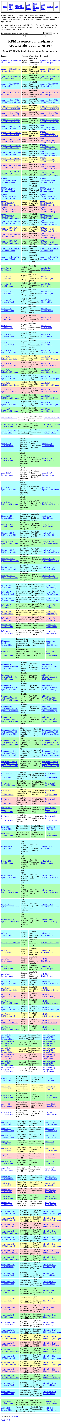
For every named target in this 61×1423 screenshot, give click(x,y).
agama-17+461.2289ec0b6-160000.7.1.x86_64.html (11, 173)
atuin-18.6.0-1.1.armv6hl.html (7, 335)
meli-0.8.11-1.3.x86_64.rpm (47, 967)
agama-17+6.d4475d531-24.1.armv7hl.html (10, 258)
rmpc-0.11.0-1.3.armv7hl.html (7, 1136)
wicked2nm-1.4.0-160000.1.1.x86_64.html (10, 1351)
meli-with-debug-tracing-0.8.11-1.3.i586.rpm (49, 1043)
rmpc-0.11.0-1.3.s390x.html (6, 1156)
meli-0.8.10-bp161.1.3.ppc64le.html (9, 989)
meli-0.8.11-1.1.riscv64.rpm (46, 975)
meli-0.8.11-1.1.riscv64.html (7, 975)
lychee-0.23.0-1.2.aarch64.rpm (47, 847)
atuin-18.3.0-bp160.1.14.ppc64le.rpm (50, 384)
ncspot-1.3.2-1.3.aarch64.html (7, 1079)
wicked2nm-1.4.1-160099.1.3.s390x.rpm (51, 1226)
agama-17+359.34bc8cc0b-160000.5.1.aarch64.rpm (49, 223)
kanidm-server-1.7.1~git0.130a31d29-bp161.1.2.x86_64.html (9, 698)
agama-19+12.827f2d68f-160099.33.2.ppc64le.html (10, 108)
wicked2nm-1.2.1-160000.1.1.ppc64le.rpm (52, 1364)
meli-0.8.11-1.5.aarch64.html (7, 934)
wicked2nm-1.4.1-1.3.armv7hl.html (8, 1283)
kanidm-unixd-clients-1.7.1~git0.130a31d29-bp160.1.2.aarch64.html (9, 753)
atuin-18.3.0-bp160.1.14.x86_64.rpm (49, 397)
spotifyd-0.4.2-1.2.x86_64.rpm (51, 1197)
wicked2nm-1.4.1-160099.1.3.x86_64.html (10, 1232)
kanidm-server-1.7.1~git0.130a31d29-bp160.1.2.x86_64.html (9, 719)
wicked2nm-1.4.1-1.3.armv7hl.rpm (49, 1283)
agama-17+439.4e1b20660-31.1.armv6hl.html (8, 180)
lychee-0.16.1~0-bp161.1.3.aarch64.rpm (49, 877)
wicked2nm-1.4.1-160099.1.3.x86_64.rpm (51, 1232)
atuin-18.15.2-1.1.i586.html (6, 269)
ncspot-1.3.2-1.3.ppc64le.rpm (51, 1088)
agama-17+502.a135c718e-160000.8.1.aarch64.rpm (49, 127)
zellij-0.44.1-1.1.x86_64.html (7, 1402)
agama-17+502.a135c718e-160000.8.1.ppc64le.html (11, 134)
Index (5, 7)
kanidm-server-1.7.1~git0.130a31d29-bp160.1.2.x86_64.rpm (49, 719)
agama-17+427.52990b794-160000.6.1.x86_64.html (10, 216)
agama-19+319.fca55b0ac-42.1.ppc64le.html (11, 70)
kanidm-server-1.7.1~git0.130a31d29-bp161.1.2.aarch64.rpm (49, 687)
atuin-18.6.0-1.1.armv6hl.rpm (47, 335)
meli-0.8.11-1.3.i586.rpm (50, 943)
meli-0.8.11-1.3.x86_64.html (7, 967)
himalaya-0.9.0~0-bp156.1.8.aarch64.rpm (49, 568)
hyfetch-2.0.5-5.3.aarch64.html (7, 587)
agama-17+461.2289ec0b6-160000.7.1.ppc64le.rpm (49, 160)
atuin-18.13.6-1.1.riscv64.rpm (46, 327)
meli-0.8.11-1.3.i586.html (10, 943)
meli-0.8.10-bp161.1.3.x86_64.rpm (49, 1002)
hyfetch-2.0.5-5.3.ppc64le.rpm (51, 613)
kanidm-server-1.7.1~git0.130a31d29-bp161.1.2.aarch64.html (9, 687)
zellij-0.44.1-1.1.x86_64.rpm (51, 1402)
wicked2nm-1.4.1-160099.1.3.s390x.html (9, 1226)
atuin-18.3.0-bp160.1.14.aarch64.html (10, 377)
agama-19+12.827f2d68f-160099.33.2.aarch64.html (10, 101)
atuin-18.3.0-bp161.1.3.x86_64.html (9, 371)
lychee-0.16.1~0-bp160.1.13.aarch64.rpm (50, 906)
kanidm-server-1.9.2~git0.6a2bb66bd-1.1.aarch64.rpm (49, 666)
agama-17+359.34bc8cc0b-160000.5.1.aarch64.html (11, 223)
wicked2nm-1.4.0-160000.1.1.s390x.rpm (51, 1344)
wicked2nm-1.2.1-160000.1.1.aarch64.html (10, 1357)
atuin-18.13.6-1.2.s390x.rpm (46, 318)
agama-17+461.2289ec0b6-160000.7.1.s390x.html (11, 166)
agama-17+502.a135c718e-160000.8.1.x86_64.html (11, 147)
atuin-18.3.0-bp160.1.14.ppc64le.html (10, 384)
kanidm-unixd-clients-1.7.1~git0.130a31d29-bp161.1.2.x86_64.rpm (50, 743)
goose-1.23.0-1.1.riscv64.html (7, 474)
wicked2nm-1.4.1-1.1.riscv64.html (8, 1323)
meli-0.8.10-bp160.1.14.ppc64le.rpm (50, 1015)
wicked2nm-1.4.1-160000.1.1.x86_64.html (10, 1258)
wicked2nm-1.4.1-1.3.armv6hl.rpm (49, 1274)
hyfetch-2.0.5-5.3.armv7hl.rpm (52, 600)
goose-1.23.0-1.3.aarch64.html (7, 445)
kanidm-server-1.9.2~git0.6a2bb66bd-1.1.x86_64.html (9, 677)
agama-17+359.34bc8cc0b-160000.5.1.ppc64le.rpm (49, 229)
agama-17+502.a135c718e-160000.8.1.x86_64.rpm (49, 147)
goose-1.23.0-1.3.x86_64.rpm (48, 459)
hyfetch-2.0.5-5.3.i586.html (6, 606)
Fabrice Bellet (6, 1420)
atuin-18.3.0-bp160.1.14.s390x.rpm (49, 390)
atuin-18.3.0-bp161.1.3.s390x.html (9, 364)
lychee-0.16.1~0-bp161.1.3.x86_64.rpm (49, 891)
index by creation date (36, 7)
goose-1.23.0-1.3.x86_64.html (7, 459)
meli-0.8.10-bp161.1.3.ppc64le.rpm (49, 989)
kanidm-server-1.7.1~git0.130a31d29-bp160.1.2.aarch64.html (9, 709)
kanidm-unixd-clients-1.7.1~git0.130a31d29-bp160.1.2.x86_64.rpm (50, 764)
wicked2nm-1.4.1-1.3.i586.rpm (49, 1291)
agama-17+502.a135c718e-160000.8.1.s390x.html (11, 140)
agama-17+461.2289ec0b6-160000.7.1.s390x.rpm (48, 166)
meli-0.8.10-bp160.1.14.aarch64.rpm (50, 1009)
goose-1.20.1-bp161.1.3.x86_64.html (9, 503)
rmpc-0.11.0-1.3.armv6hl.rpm (51, 1130)
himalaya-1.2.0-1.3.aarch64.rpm (47, 517)
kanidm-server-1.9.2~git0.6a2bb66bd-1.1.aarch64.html (9, 666)
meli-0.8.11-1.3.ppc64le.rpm (47, 951)
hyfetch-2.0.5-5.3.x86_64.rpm (51, 626)
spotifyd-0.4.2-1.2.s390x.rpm (50, 1191)
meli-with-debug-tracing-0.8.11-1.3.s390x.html (7, 1056)
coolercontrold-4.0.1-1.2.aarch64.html (9, 432)
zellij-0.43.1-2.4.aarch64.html (7, 1409)
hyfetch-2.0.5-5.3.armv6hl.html (7, 593)
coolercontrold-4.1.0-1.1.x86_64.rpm (52, 425)
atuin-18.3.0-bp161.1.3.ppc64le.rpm (49, 358)
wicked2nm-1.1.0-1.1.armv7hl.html (8, 1393)
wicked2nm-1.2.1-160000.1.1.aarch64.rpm (52, 1357)
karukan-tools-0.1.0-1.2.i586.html (8, 784)
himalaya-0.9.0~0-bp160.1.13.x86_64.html (10, 560)
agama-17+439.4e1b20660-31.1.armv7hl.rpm (47, 189)
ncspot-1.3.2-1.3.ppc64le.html (7, 1088)
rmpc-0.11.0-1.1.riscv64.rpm (50, 1169)
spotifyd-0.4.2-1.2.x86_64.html (7, 1197)
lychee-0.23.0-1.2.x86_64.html (7, 862)
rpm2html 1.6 (16, 1416)
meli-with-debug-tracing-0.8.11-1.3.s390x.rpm (49, 1056)
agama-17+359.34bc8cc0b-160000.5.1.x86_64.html (11, 242)
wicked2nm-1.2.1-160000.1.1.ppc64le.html (10, 1364)
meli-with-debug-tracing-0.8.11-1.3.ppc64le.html (7, 1050)
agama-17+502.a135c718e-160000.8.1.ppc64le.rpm (49, 134)
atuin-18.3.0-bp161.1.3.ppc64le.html (9, 358)
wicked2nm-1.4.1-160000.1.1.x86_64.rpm (51, 1258)
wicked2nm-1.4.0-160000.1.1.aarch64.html (10, 1331)
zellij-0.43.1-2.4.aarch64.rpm (51, 1409)
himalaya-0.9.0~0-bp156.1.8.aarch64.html (9, 568)
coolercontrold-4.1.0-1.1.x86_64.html (9, 425)
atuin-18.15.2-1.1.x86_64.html (7, 285)
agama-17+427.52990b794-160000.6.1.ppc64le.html (10, 203)
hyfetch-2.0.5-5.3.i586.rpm (51, 606)
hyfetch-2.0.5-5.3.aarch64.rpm (51, 587)
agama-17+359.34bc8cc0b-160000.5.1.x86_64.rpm (49, 242)
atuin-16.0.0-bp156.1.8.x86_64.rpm (49, 410)
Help (56, 7)
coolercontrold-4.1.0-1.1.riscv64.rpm (52, 419)
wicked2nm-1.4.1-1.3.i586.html (8, 1291)
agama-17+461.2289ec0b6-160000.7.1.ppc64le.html (11, 160)
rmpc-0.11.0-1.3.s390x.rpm (50, 1156)
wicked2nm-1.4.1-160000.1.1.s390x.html (9, 1252)
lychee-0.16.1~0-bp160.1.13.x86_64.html (10, 920)
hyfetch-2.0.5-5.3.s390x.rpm (51, 619)
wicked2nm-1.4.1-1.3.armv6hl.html (8, 1274)
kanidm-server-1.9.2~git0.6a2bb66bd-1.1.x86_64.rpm (49, 677)
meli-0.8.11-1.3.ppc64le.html (7, 951)
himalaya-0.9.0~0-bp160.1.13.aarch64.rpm (50, 551)
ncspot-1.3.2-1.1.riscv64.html (7, 1113)
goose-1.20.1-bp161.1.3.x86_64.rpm (50, 503)
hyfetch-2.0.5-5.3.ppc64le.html (7, 613)
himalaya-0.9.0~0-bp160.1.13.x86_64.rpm (50, 560)
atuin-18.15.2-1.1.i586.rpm (46, 269)
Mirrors (50, 7)
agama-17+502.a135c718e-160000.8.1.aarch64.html (11, 127)
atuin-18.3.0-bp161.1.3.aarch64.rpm (49, 351)
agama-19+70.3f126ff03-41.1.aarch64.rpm (49, 85)
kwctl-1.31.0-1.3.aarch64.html (7, 828)
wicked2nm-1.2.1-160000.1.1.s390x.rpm (51, 1370)
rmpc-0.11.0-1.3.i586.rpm (49, 1143)
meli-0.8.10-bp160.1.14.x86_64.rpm (50, 1028)
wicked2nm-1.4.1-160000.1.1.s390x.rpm (51, 1252)
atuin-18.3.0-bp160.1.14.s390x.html (9, 390)
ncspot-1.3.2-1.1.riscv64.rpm (51, 1113)
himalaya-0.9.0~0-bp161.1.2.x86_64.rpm (49, 543)
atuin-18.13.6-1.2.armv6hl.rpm (47, 301)
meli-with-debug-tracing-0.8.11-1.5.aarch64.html (7, 1037)
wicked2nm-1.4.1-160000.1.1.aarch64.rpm (52, 1239)
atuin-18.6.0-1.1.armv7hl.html (7, 344)
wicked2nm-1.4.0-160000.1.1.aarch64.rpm (52, 1331)
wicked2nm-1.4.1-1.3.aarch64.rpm (49, 1266)
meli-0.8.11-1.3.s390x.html (6, 960)
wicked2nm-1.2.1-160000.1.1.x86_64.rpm (51, 1377)
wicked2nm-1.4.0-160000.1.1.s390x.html (9, 1344)
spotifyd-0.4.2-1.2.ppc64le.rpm (51, 1184)
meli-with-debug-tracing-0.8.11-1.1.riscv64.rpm (49, 1069)
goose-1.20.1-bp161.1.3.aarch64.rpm (50, 488)
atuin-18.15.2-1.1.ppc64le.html (7, 277)
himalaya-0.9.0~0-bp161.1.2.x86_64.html (9, 543)
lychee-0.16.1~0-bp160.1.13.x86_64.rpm (50, 920)
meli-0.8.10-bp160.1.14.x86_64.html (10, 1028)
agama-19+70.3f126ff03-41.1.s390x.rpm (49, 94)
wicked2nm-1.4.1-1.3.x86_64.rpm (49, 1316)
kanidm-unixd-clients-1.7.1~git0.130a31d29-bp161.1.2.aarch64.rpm (50, 732)
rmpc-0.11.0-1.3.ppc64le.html (7, 1149)
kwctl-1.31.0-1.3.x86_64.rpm (51, 835)
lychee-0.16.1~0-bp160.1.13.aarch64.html (10, 906)
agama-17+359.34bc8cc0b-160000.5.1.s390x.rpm (48, 236)
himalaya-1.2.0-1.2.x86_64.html (7, 525)
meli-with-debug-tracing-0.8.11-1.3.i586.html (7, 1043)
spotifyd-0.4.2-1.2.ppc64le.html (7, 1184)
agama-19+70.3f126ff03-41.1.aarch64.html (10, 85)
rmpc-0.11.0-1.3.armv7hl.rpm (51, 1136)
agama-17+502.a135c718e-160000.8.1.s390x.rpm (48, 140)
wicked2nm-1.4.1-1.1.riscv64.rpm (49, 1323)
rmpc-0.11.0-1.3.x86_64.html (7, 1162)
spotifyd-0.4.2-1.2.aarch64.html (7, 1178)
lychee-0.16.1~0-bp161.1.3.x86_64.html (9, 891)
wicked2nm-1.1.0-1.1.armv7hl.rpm (49, 1393)
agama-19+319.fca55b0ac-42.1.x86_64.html (11, 77)
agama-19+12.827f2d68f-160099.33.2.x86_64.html (10, 121)
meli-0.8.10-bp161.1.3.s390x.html (9, 995)
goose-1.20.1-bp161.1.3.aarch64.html (9, 488)
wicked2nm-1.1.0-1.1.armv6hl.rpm (49, 1384)
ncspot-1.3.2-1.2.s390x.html (6, 1105)
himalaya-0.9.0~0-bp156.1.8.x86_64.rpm (49, 577)
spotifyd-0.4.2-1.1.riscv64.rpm (50, 1204)
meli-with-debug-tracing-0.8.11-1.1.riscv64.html (7, 1069)
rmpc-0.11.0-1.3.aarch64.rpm (51, 1123)
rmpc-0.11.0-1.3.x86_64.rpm (50, 1162)
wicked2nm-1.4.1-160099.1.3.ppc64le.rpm (52, 1219)
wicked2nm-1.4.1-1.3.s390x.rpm (49, 1308)
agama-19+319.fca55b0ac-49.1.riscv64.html (11, 61)
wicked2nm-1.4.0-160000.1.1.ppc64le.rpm (52, 1337)
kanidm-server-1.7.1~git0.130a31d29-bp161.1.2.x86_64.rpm (49, 698)
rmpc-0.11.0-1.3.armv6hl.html (7, 1130)
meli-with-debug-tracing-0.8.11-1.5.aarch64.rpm (49, 1037)
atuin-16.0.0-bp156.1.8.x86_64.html (9, 410)
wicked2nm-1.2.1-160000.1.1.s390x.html (9, 1370)
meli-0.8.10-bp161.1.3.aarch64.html (9, 982)
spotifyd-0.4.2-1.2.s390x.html (6, 1191)
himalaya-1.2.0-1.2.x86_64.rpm (47, 525)
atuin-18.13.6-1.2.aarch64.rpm (47, 293)
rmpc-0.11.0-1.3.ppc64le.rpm (51, 1149)
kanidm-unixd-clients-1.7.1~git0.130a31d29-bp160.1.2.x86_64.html (9, 764)
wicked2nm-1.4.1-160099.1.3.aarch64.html (10, 1212)
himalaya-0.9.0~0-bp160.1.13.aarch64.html (10, 551)
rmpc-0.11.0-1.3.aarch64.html (7, 1123)
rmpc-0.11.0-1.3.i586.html (6, 1143)
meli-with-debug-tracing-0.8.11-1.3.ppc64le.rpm (49, 1050)
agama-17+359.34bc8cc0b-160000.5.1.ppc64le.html (11, 229)
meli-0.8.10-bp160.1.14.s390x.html (9, 1022)
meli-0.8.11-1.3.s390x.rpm (46, 960)
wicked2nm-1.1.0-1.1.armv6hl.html (8, 1384)
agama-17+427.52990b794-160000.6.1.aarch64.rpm (49, 196)
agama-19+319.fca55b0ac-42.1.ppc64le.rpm (50, 70)
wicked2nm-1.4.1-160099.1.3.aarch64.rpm (52, 1212)
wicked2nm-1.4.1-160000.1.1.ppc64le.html (10, 1245)
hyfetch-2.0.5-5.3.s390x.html (6, 619)
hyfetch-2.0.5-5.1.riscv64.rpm (51, 632)
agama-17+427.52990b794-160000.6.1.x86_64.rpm (49, 216)
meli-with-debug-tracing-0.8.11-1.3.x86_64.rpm (49, 1063)
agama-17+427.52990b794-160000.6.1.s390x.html (9, 209)
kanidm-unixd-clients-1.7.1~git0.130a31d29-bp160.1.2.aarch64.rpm (50, 753)
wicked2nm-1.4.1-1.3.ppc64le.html (8, 1300)
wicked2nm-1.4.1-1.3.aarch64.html (8, 1266)
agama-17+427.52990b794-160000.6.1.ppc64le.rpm (49, 203)
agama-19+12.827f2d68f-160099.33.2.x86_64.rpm (49, 121)
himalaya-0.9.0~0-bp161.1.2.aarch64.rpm (49, 534)
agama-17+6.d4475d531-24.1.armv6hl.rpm (49, 250)
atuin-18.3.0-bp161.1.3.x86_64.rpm (49, 371)
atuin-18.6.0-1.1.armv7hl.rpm (47, 344)
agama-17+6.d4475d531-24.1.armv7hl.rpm (49, 258)
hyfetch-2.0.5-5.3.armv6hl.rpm (52, 593)
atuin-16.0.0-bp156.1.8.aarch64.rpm (49, 403)
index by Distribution (19, 7)
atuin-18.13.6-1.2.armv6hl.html (7, 301)
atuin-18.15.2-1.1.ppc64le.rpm (47, 277)
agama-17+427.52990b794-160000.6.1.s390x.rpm (48, 209)
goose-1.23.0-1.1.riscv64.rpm (48, 474)
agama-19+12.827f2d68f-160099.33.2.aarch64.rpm (49, 101)
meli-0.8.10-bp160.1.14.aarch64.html (10, 1009)
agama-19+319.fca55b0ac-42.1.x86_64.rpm (50, 77)
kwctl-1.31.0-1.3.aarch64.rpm (51, 828)
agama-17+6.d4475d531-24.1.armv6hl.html (10, 250)
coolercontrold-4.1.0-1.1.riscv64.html (9, 419)
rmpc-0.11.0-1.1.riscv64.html (7, 1169)
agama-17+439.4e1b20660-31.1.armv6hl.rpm (47, 180)
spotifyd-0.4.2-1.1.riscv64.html (7, 1204)
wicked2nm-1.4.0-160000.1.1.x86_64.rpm (51, 1351)
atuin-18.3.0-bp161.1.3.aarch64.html (9, 351)
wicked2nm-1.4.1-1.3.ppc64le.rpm (49, 1300)
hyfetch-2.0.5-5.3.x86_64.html (7, 626)
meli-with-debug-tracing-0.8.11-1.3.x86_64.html (7, 1063)
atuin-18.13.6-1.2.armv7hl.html (7, 310)
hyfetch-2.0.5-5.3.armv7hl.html (7, 600)
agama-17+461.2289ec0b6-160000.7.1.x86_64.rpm (49, 173)
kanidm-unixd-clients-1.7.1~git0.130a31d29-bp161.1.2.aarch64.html (9, 732)
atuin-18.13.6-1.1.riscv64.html (7, 327)
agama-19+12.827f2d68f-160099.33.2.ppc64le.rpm (49, 108)
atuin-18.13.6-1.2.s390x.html (6, 318)
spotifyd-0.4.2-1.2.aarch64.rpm (51, 1178)
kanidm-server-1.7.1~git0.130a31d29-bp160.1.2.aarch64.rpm (49, 709)
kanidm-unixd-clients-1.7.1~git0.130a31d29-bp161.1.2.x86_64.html (9, 743)
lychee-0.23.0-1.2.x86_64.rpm (47, 862)
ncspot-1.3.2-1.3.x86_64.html (7, 1096)
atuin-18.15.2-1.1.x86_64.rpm (46, 285)
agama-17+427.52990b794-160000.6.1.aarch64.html (10, 196)
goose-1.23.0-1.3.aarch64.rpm (48, 445)
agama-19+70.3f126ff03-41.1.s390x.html (10, 94)
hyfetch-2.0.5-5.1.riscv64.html (7, 632)
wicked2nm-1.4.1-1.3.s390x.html (8, 1308)
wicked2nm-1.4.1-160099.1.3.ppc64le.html (10, 1219)
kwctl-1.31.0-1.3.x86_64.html (7, 835)
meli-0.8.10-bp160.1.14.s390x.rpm (49, 1022)
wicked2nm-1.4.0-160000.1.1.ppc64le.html (10, 1337)
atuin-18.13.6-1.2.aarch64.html (7, 293)
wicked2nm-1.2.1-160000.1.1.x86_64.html (10, 1377)
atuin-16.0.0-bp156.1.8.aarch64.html (9, 403)
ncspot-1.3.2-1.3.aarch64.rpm (51, 1079)
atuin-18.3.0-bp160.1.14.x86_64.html (10, 397)
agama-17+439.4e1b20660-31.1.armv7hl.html (8, 189)
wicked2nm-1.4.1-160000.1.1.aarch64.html (10, 1239)
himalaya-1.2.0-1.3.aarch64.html (7, 517)
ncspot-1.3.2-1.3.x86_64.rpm (51, 1096)
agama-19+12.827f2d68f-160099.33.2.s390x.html (10, 114)
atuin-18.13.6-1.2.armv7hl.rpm (47, 310)
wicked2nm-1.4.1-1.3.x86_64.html (8, 1316)
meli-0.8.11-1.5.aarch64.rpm (47, 934)
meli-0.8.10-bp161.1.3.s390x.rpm (48, 995)
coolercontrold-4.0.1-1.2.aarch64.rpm (52, 432)
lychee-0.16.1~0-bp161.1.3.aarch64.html (9, 877)
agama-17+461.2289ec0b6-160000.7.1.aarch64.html (11, 153)
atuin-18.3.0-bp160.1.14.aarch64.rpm (50, 377)
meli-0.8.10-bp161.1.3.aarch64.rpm (49, 982)
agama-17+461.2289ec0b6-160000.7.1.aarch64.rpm (49, 153)
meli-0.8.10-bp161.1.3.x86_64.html (9, 1002)
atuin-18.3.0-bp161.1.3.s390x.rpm (48, 364)
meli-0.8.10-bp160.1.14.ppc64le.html (10, 1015)
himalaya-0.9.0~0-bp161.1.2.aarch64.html (9, 534)
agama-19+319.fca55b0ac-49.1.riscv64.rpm (50, 61)
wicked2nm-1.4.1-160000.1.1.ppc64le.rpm (52, 1245)
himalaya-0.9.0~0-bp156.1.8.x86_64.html (9, 577)
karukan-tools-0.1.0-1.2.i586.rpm (52, 784)
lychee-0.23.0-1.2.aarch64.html (7, 847)
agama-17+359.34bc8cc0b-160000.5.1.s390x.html (11, 236)
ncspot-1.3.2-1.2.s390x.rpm (51, 1105)
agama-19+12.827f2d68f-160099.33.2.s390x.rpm (49, 114)
